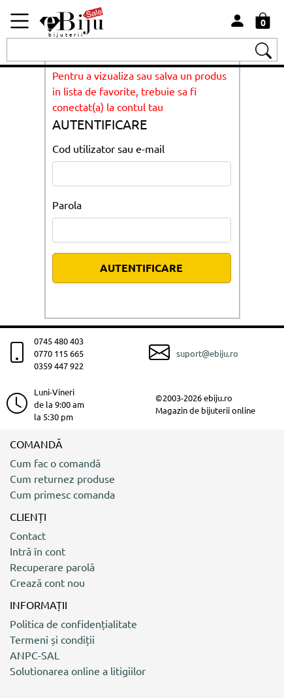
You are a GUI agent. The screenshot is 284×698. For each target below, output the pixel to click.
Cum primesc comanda (62, 494)
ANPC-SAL (34, 654)
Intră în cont (37, 550)
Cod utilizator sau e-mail (108, 148)
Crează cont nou (47, 582)
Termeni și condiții (52, 639)
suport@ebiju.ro (207, 353)
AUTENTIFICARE (141, 267)
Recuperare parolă (52, 566)
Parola (67, 204)
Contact (28, 535)
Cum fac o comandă (55, 462)
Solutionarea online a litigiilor (78, 670)
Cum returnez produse (62, 478)
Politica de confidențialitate (73, 623)
